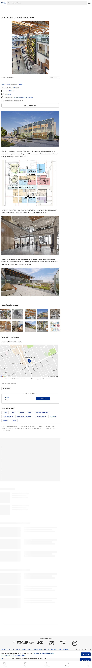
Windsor (5, 420)
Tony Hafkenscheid (18, 97)
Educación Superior (40, 416)
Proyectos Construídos (42, 412)
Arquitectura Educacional (24, 416)
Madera (5, 412)
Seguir (43, 398)
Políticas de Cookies (18, 655)
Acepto (86, 654)
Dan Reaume (29, 97)
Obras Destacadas (8, 416)
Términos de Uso (39, 653)
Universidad (5, 84)
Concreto (21, 412)
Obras (29, 412)
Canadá (20, 84)
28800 (10, 91)
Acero (12, 412)
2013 (9, 94)
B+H (14, 87)
